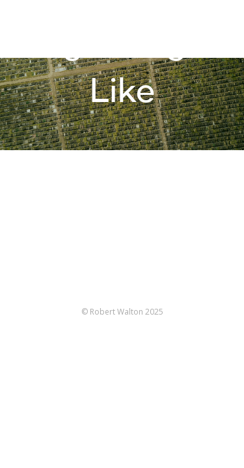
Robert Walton (40, 29)
